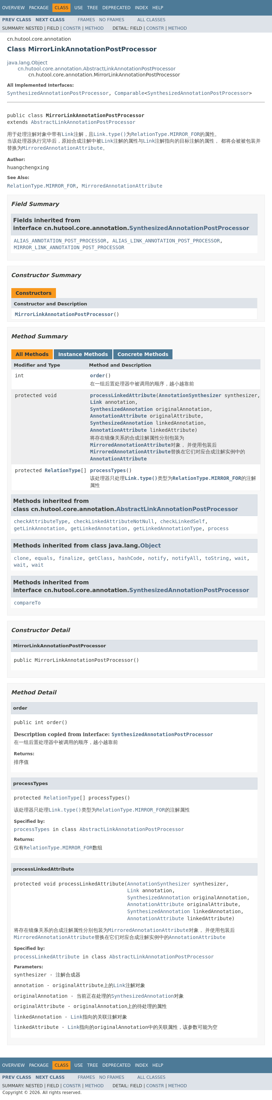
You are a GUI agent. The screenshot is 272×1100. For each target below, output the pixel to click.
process (218, 528)
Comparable (129, 93)
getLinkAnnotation (39, 528)
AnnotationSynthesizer (190, 395)
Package (39, 7)
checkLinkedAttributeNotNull (114, 521)
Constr (72, 28)
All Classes (151, 19)
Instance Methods (83, 354)
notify (157, 558)
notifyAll (185, 558)
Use (78, 7)
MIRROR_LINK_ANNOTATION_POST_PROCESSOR (69, 247)
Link (96, 402)
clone (21, 558)
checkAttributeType (41, 521)
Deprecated (116, 7)
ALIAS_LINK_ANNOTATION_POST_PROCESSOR (166, 241)
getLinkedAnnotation (98, 528)
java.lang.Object (27, 62)
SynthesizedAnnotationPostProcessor (58, 93)
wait (241, 558)
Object (150, 545)
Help (157, 7)
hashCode (130, 558)
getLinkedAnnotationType (167, 528)
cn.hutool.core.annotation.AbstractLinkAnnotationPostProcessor (97, 68)
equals (44, 558)
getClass (100, 558)
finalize (70, 558)
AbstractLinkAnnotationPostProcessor (83, 122)
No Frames (111, 19)
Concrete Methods (143, 354)
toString (217, 558)
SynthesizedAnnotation (121, 409)
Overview (13, 7)
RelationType (62, 470)
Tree (92, 7)
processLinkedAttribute (122, 395)
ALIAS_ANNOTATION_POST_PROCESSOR (60, 241)
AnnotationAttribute (118, 416)
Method (94, 28)
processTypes (108, 470)
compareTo (27, 603)
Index (141, 7)
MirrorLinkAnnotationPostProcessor (64, 314)
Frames (86, 19)
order (97, 375)
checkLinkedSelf (182, 521)
